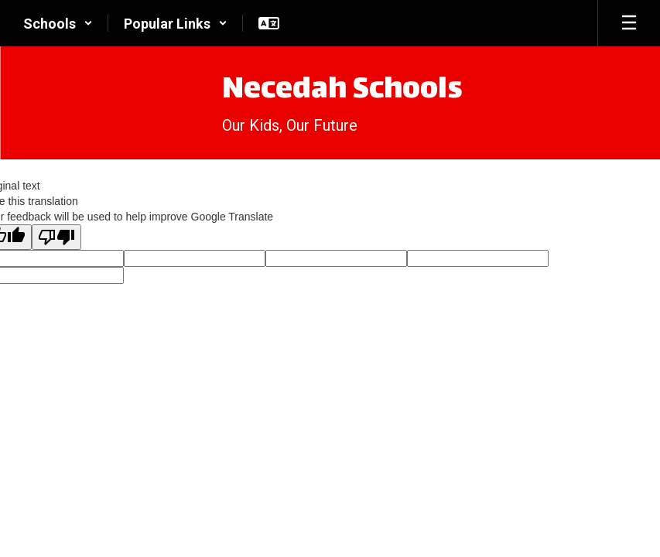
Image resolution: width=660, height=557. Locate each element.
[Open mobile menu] (629, 23)
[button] (58, 23)
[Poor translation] (56, 237)
